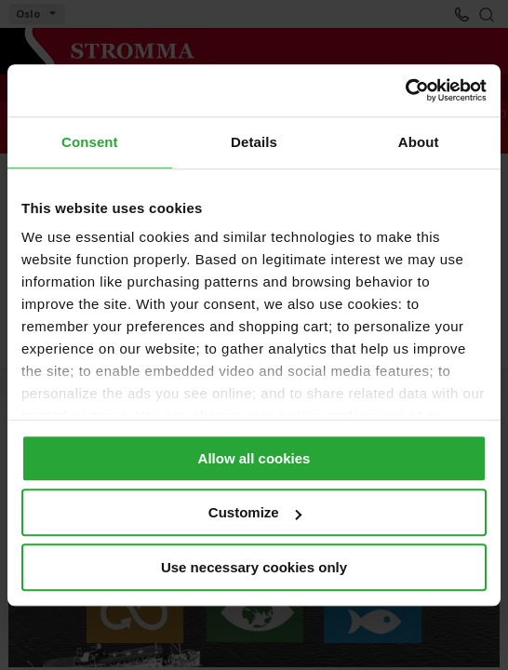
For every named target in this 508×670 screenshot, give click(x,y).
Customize (254, 512)
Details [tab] (254, 142)
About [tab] (418, 142)
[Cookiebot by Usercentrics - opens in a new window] (405, 90)
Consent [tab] (89, 142)
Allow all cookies (254, 458)
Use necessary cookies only (254, 567)
